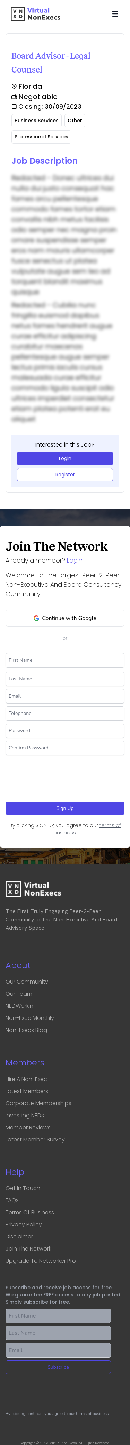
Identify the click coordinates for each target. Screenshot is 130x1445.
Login (65, 458)
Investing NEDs (25, 1115)
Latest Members (27, 1091)
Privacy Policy (24, 1224)
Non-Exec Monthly (30, 1018)
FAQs (12, 1200)
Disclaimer (19, 1237)
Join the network (28, 1249)
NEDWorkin (19, 1006)
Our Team (19, 994)
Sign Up (65, 808)
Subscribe (58, 1367)
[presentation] (58, 775)
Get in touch (23, 1188)
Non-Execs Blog (26, 1030)
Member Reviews (28, 1127)
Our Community (27, 982)
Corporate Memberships (38, 1103)
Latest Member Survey (35, 1139)
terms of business (92, 1413)
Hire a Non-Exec (26, 1079)
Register (65, 474)
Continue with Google (65, 618)
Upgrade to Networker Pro (41, 1261)
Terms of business (30, 1212)
